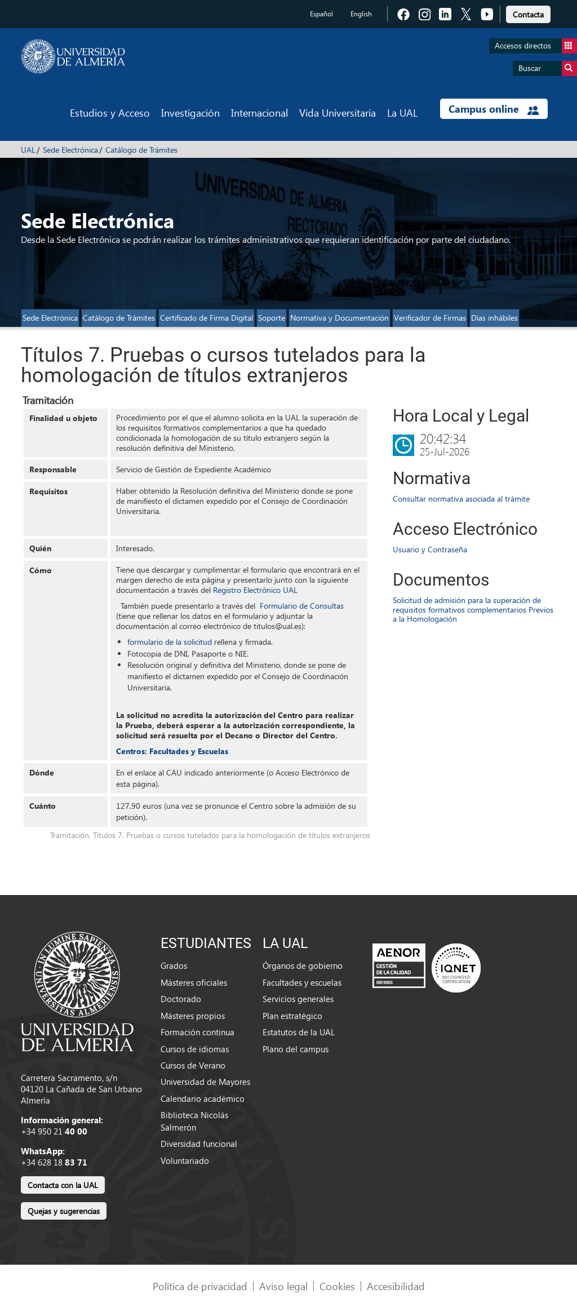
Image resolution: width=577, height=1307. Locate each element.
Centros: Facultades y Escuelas (172, 751)
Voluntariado (185, 1160)
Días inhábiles (494, 317)
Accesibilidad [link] (396, 1286)
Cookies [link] (337, 1286)
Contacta (528, 14)
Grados (174, 965)
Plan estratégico (292, 1015)
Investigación (190, 112)
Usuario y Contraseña (430, 549)
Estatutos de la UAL (299, 1032)
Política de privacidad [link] (200, 1286)
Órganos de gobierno (303, 965)
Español (321, 14)
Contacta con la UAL (63, 1185)
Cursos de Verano (193, 1065)
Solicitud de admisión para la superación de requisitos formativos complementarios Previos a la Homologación (473, 609)
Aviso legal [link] (283, 1286)
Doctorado (181, 998)
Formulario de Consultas (302, 605)
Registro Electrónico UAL (255, 589)
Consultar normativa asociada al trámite (461, 498)
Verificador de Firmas (430, 317)
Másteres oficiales (194, 982)
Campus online (494, 109)
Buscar (547, 68)
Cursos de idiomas (195, 1049)
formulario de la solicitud (169, 641)
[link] (528, 13)
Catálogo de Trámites (141, 149)
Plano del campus (296, 1049)
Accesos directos (536, 46)
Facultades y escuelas (302, 982)
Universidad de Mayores (205, 1081)
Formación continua (197, 1032)
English (361, 14)
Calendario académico (203, 1098)
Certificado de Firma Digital (206, 317)
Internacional (259, 112)
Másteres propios (193, 1015)
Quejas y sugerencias (64, 1211)
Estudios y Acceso (110, 112)
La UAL (402, 112)
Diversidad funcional (199, 1143)
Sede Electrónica (70, 149)
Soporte (271, 317)
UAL (28, 149)
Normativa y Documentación (339, 317)
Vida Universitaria (337, 112)
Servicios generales (298, 998)
